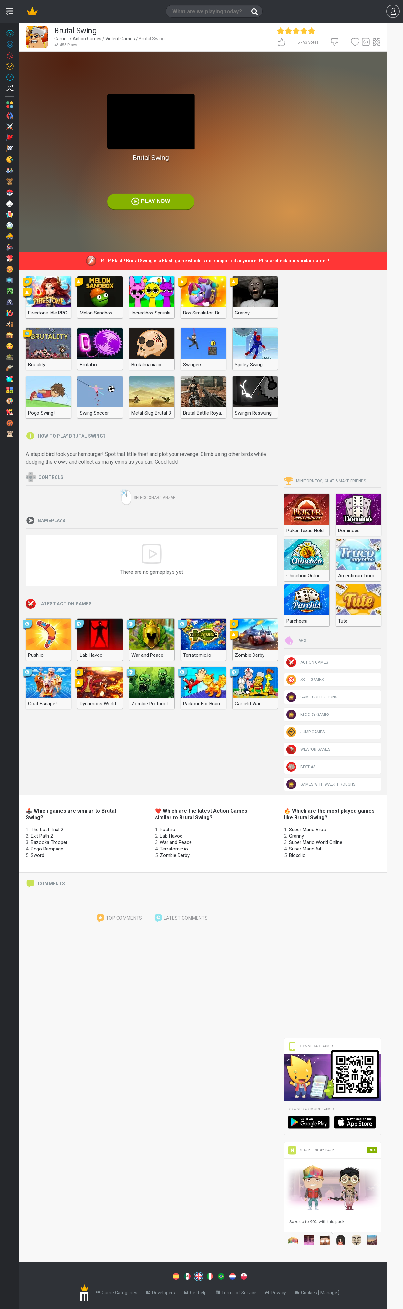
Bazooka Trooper (49, 842)
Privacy (275, 1292)
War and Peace (176, 842)
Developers (160, 1292)
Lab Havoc (171, 836)
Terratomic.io (174, 849)
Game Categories (116, 1292)
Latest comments (181, 918)
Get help (195, 1292)
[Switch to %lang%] (176, 1276)
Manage (329, 1292)
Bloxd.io (297, 855)
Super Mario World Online (315, 842)
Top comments (119, 918)
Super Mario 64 (305, 849)
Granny (296, 836)
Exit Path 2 (42, 836)
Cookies (306, 1292)
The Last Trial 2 (47, 829)
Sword (37, 855)
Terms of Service (236, 1292)
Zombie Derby (175, 855)
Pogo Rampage (47, 849)
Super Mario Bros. (308, 829)
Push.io (167, 829)
